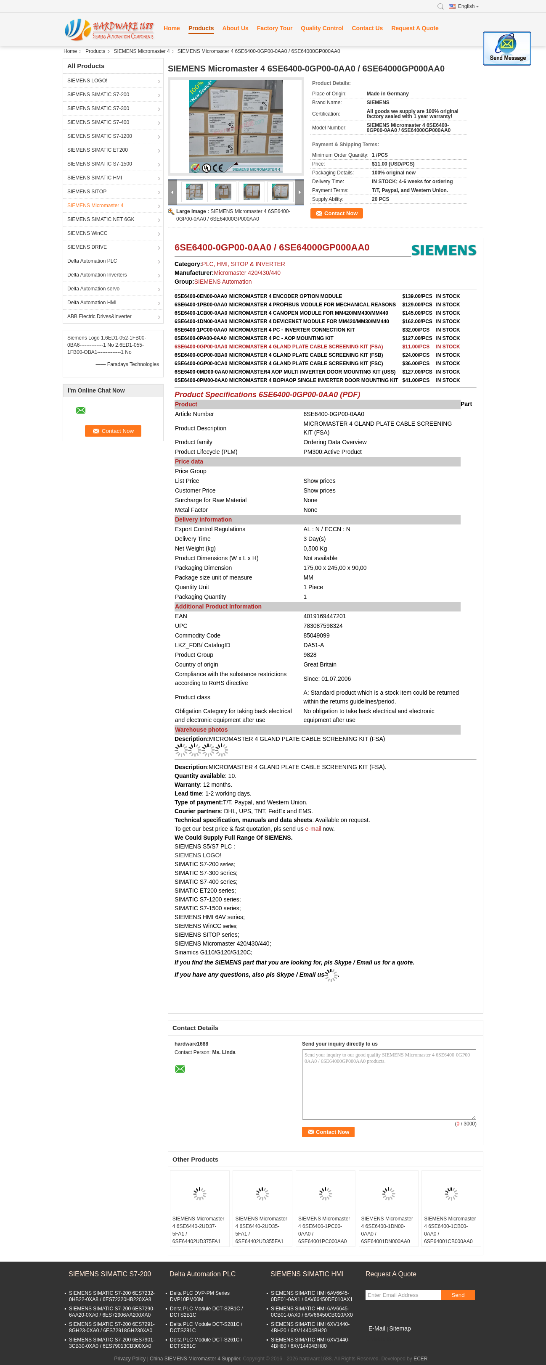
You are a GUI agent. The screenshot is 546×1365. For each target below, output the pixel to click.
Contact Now (341, 213)
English (468, 6)
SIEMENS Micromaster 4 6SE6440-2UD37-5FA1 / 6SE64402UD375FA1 (198, 1230)
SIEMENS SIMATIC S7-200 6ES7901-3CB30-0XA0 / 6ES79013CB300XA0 (112, 1343)
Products (201, 28)
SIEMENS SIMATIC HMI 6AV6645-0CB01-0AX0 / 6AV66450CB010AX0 (312, 1312)
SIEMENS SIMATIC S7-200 (98, 95)
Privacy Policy (130, 1359)
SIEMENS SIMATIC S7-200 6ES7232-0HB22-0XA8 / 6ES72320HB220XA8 (112, 1296)
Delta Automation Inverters (97, 275)
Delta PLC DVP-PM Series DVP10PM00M (200, 1296)
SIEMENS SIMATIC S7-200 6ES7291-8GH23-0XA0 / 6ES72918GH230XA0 (112, 1327)
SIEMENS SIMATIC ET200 (97, 150)
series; (229, 926)
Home (172, 28)
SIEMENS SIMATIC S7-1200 (99, 136)
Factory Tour (275, 28)
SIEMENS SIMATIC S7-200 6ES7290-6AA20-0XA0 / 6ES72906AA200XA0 (112, 1312)
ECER (420, 1359)
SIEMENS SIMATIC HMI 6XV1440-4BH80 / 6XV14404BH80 (310, 1343)
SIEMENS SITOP (86, 192)
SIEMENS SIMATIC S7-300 (98, 108)
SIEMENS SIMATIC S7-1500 (99, 164)
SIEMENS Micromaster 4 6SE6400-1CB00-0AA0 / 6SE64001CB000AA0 (450, 1230)
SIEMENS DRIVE (87, 247)
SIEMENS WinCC (87, 233)
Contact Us (367, 28)
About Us (236, 28)
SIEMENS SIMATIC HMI (94, 178)
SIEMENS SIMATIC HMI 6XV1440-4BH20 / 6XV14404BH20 (310, 1327)
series (226, 864)
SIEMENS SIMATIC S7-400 (98, 122)
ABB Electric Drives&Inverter (99, 316)
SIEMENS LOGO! (87, 81)
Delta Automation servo (93, 289)
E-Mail (376, 1328)
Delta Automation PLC (92, 261)
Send (457, 1295)
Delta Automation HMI (92, 303)
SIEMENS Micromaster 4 (142, 51)
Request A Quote (415, 28)
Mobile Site (380, 1339)
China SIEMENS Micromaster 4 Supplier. (196, 1359)
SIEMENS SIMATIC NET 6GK (101, 219)
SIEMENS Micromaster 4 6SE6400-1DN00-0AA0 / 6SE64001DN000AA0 (387, 1230)
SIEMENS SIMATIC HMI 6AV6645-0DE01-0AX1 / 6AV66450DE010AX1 (312, 1296)
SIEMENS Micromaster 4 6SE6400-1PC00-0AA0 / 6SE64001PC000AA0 (324, 1230)
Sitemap (400, 1328)
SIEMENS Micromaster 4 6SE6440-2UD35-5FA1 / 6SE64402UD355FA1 (261, 1230)
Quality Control (322, 28)
